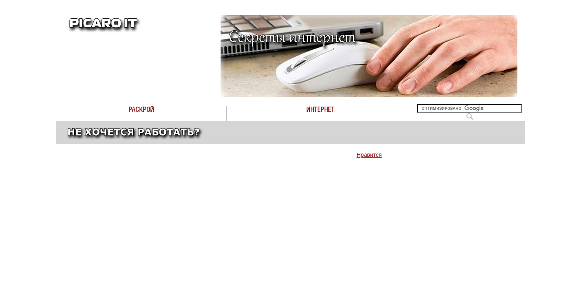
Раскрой (141, 110)
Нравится (369, 154)
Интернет (320, 110)
